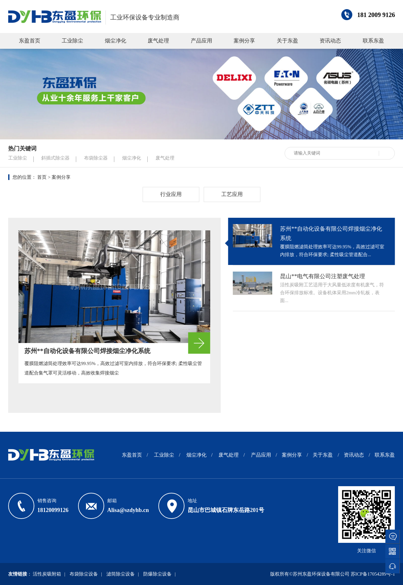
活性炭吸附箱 (47, 574)
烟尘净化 (115, 41)
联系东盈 (373, 41)
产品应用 (201, 41)
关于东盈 (287, 41)
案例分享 (244, 41)
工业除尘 (72, 41)
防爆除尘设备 (157, 574)
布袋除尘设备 (84, 574)
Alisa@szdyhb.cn (128, 510)
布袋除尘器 (96, 157)
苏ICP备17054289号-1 (373, 574)
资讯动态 (330, 41)
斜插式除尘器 (55, 157)
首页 (42, 177)
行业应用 (171, 194)
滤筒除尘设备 (120, 574)
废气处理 (158, 41)
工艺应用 (232, 194)
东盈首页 (29, 41)
